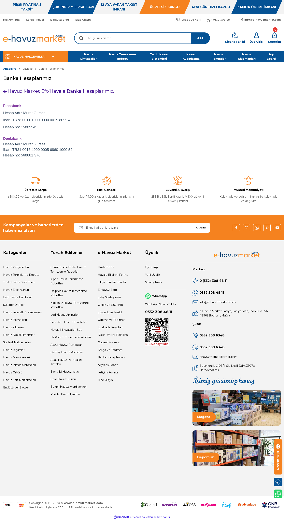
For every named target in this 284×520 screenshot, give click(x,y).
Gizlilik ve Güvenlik (110, 305)
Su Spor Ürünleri (14, 305)
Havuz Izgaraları (14, 350)
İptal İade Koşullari (110, 327)
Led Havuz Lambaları (17, 297)
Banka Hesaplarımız (111, 357)
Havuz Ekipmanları (16, 290)
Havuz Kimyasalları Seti (66, 330)
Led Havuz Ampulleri (64, 314)
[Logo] (34, 38)
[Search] (142, 38)
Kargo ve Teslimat (110, 350)
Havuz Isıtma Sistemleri (19, 365)
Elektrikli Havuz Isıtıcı (64, 371)
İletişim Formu (108, 372)
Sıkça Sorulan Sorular (112, 282)
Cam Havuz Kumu (63, 379)
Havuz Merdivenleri (16, 357)
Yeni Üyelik (152, 275)
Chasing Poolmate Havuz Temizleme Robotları (68, 269)
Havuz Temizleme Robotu (21, 275)
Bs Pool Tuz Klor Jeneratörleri (70, 337)
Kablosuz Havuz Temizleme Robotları (69, 305)
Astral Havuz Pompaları (66, 345)
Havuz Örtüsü (12, 372)
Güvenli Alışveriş (109, 342)
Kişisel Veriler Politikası (113, 335)
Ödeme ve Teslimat (111, 320)
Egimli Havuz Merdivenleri (68, 386)
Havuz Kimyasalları (16, 267)
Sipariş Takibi (153, 282)
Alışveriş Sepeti (108, 365)
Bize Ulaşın (105, 380)
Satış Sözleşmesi (109, 297)
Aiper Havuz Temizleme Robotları (66, 281)
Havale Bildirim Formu (113, 275)
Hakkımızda (106, 267)
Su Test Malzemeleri (17, 342)
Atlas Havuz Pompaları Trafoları (66, 362)
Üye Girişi (151, 267)
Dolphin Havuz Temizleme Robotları (68, 293)
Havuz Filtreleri (13, 327)
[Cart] (274, 38)
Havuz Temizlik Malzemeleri (22, 312)
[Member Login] (256, 38)
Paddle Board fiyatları (65, 394)
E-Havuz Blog (107, 290)
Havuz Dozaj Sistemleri (19, 335)
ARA (200, 38)
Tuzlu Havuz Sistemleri (19, 282)
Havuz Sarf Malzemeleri (19, 380)
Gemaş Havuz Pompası (66, 352)
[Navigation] (35, 56)
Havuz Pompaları (15, 320)
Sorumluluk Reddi (110, 312)
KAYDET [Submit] (201, 227)
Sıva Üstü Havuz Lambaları (68, 322)
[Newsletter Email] (142, 228)
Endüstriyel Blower (16, 387)
